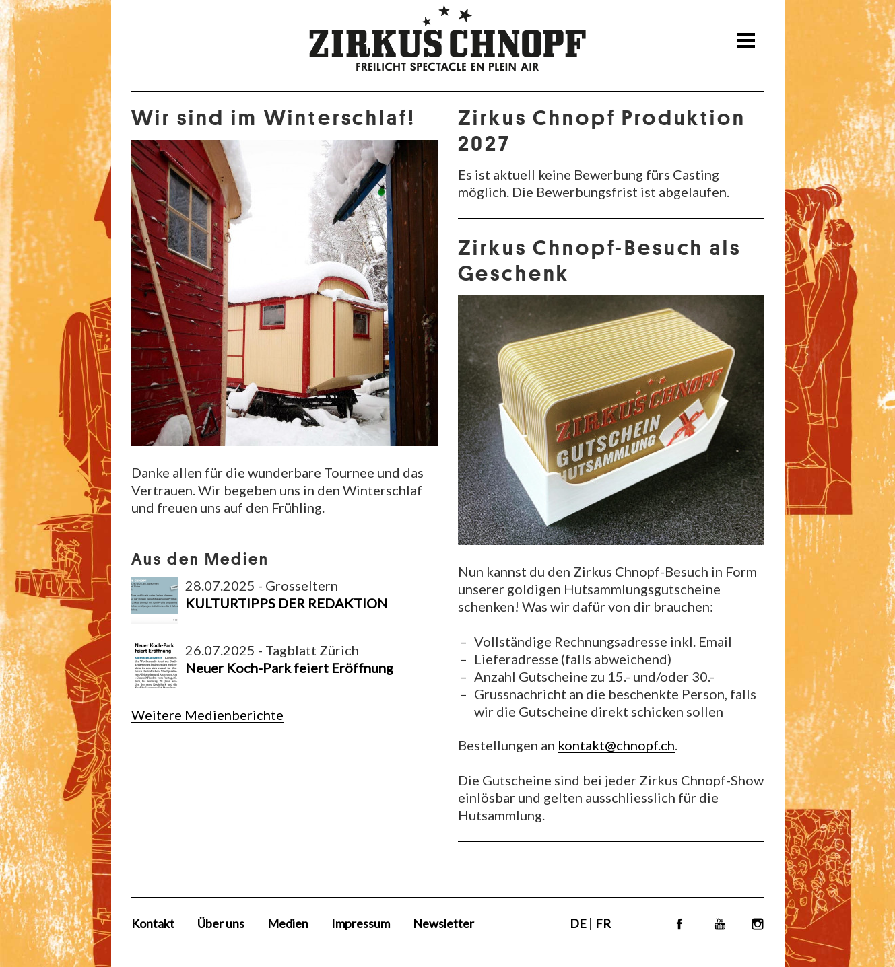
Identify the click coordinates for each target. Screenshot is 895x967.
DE (579, 923)
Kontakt (152, 923)
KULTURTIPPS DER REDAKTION (286, 603)
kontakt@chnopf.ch (616, 745)
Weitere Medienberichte (207, 715)
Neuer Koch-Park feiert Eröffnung (289, 667)
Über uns (220, 923)
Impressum (360, 923)
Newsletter (443, 923)
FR (603, 923)
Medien (287, 923)
